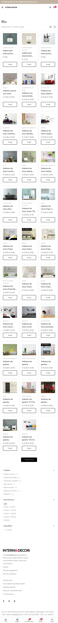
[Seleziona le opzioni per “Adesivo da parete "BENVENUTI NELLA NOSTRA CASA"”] (10, 410)
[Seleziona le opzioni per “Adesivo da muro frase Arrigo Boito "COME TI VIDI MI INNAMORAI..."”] (48, 257)
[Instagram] (9, 601)
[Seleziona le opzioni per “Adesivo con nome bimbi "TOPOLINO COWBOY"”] (29, 104)
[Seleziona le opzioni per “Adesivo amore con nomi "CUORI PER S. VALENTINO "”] (10, 104)
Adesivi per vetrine (11, 491)
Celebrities (6, 128)
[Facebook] (3, 601)
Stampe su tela (10, 474)
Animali (43, 128)
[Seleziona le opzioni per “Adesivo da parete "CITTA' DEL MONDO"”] (29, 410)
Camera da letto (8, 48)
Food (4, 165)
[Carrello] (54, 7)
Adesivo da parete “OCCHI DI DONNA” (28, 440)
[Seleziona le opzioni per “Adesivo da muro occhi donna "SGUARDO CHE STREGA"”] (29, 335)
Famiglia (5, 434)
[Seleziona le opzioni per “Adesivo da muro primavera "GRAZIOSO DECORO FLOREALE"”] (48, 335)
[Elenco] (50, 27)
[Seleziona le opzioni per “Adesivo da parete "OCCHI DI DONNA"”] (29, 448)
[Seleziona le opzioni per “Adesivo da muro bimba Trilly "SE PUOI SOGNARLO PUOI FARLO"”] (29, 142)
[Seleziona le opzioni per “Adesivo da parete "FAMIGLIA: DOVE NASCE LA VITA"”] (10, 448)
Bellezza (6, 321)
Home (42, 358)
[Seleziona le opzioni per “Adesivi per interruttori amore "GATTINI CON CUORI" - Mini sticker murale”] (48, 64)
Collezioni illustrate (11, 477)
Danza (24, 165)
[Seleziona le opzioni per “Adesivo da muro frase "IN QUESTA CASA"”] (29, 219)
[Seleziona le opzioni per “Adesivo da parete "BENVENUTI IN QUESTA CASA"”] (48, 372)
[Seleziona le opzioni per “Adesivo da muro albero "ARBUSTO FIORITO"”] (48, 104)
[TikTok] (14, 601)
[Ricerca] (50, 7)
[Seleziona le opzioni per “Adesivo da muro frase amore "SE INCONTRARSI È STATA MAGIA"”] (29, 257)
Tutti (5, 504)
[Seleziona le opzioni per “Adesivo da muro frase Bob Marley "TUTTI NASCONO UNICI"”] (10, 297)
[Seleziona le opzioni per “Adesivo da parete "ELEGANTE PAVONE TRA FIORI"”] (48, 410)
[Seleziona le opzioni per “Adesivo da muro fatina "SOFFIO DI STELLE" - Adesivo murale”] (48, 179)
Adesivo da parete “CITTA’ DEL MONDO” (28, 402)
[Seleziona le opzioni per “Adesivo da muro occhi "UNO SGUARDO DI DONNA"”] (10, 335)
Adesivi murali (10, 487)
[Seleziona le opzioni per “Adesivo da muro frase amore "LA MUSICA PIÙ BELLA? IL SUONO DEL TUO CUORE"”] (10, 257)
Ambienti (8, 494)
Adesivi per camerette (29, 128)
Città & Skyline (26, 396)
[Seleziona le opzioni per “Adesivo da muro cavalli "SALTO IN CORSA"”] (48, 142)
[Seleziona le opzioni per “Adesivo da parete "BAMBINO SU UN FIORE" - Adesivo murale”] (29, 372)
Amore (5, 88)
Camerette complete (12, 481)
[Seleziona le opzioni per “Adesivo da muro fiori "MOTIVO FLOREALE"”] (10, 219)
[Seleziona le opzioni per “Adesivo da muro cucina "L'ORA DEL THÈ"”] (10, 179)
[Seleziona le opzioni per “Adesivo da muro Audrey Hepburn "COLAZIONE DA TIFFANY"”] (10, 142)
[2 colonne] (55, 27)
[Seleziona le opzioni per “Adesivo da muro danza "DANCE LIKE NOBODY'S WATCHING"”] (29, 179)
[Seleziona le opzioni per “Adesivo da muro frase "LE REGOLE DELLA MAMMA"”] (48, 219)
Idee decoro (9, 484)
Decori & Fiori (45, 88)
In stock (9, 530)
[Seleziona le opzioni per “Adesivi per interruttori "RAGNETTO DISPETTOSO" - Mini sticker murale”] (29, 64)
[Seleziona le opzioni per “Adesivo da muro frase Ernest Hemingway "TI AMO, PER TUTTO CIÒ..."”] (29, 297)
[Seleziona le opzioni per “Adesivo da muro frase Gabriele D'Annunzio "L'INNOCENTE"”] (48, 297)
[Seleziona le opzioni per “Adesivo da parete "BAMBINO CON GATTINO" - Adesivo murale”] (10, 372)
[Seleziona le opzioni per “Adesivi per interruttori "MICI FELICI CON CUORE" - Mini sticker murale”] (10, 64)
